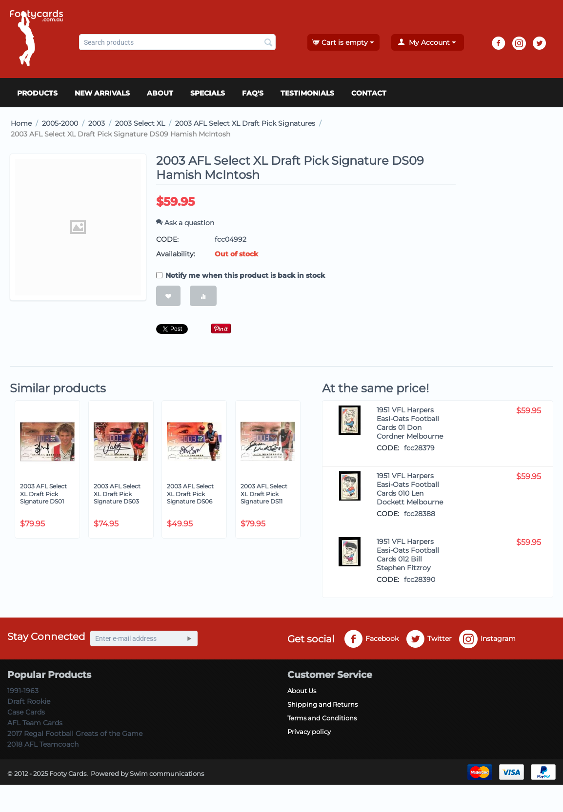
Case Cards (26, 712)
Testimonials (307, 93)
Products (37, 93)
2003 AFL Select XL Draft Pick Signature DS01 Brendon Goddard (46, 498)
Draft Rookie (28, 701)
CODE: (167, 239)
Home (21, 123)
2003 (96, 123)
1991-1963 (23, 690)
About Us (301, 691)
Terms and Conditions (322, 718)
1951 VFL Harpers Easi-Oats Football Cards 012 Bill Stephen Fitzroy (408, 554)
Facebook (371, 639)
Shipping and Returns (322, 704)
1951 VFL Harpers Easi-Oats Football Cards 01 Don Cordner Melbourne (410, 423)
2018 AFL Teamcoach (43, 744)
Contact (368, 93)
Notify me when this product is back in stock (240, 275)
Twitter (429, 639)
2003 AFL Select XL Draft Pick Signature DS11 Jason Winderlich (266, 498)
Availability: (175, 254)
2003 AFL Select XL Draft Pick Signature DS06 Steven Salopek (190, 498)
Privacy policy (309, 731)
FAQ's (252, 93)
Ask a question (185, 222)
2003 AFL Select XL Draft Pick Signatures (245, 123)
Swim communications (167, 773)
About (160, 93)
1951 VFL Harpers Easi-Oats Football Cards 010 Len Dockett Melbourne (410, 488)
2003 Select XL (140, 123)
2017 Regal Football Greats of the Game (74, 733)
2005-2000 (60, 123)
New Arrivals (102, 93)
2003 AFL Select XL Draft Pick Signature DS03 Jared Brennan (117, 498)
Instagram (487, 639)
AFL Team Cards (34, 722)
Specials (207, 93)
